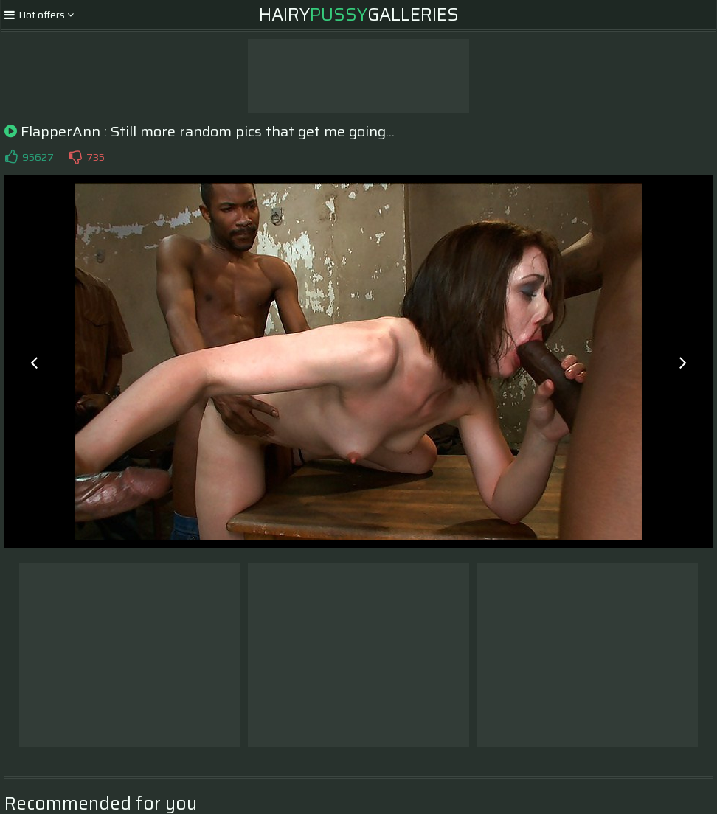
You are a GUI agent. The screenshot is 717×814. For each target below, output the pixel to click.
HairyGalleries (359, 15)
